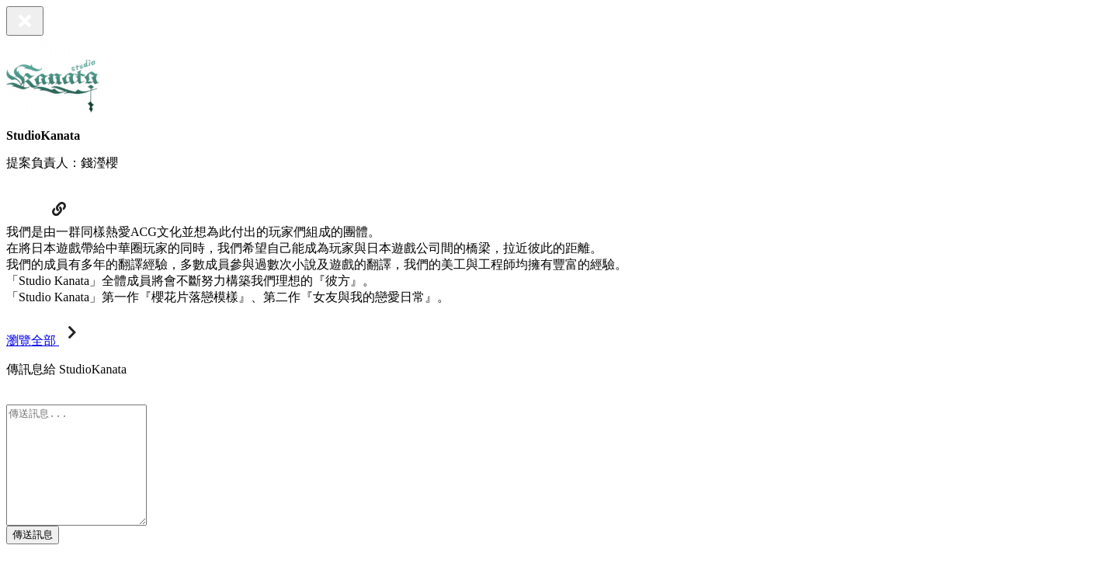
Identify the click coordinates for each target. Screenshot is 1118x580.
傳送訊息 (32, 558)
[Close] (24, 21)
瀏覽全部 (45, 340)
